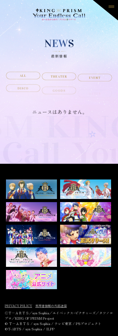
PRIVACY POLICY (18, 306)
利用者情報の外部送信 (51, 306)
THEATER (59, 78)
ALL (23, 77)
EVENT (95, 80)
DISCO (23, 91)
